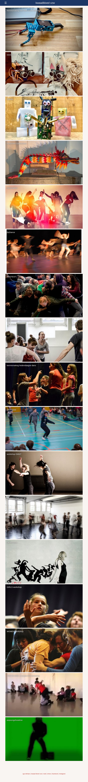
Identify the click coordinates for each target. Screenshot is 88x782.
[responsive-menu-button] (44, 3)
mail (44, 774)
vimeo (49, 774)
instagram (62, 774)
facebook (55, 774)
